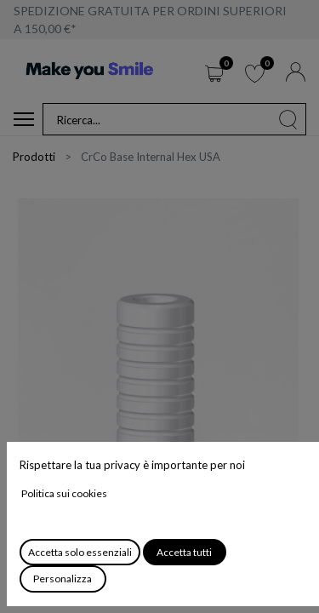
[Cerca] (288, 119)
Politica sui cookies (64, 493)
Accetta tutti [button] (184, 552)
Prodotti (34, 156)
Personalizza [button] (62, 578)
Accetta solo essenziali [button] (80, 552)
